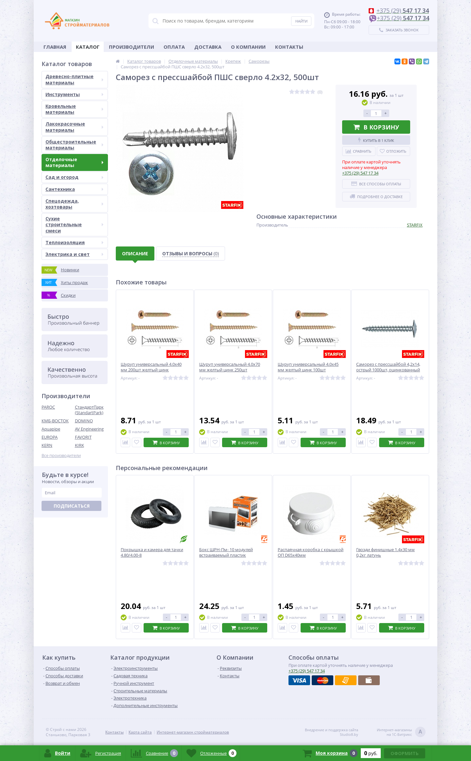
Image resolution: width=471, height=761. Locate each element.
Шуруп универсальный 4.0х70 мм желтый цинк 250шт (229, 367)
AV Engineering (89, 429)
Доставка (207, 46)
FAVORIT (83, 437)
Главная (55, 46)
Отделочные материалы (74, 162)
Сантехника (74, 189)
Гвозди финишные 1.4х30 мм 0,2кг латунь (385, 552)
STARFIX (415, 225)
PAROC (48, 407)
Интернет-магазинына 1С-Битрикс (401, 732)
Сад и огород (74, 177)
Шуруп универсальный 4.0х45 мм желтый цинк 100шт (308, 367)
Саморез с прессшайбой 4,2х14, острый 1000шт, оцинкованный (388, 367)
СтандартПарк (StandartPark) (89, 409)
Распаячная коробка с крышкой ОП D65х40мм (310, 552)
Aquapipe (51, 429)
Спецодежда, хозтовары (74, 204)
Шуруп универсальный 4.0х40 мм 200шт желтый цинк (151, 367)
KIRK (79, 445)
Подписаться (72, 506)
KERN (47, 445)
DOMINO (84, 421)
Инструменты (74, 94)
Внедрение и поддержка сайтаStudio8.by (331, 732)
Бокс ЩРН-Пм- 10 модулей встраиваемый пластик (226, 552)
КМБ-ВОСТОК (55, 421)
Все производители (61, 455)
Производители (131, 46)
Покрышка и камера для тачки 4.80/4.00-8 (152, 552)
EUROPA (50, 437)
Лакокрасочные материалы (74, 127)
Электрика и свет (74, 254)
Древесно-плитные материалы (74, 79)
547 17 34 (360, 173)
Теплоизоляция (74, 242)
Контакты (289, 46)
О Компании (248, 46)
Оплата (174, 46)
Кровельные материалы (74, 109)
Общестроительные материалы (74, 145)
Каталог (87, 46)
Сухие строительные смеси (74, 224)
